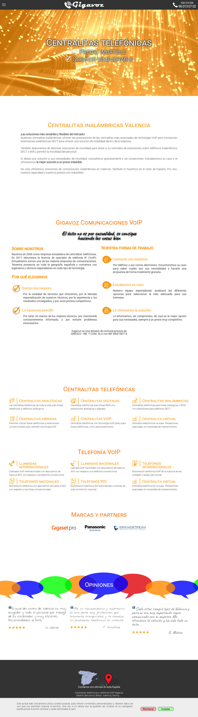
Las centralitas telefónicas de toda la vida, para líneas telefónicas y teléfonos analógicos (37, 404)
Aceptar (165, 709)
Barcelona (89, 695)
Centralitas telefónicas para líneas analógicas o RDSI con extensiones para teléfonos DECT (160, 404)
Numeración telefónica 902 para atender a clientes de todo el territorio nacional (99, 484)
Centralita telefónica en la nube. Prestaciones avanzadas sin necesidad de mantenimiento (160, 422)
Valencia (107, 695)
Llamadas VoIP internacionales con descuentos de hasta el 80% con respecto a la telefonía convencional (37, 468)
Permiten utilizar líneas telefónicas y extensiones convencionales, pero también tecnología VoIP (37, 422)
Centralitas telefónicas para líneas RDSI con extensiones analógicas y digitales (99, 404)
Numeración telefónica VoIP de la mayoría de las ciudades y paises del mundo (160, 468)
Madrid (80, 695)
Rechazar (148, 709)
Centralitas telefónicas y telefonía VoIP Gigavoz (99, 692)
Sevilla (115, 695)
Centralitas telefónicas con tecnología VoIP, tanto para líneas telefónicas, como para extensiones (99, 422)
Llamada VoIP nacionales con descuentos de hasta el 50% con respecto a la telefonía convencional (99, 466)
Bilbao (99, 695)
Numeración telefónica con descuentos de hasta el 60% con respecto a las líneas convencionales (37, 484)
